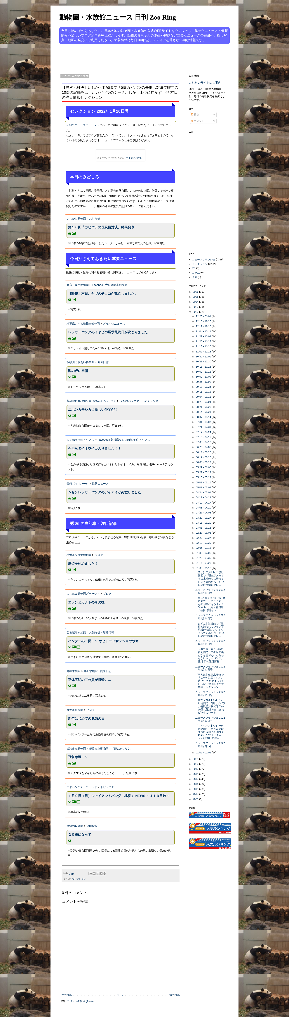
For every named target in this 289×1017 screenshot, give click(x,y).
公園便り (92, 825)
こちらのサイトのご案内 (205, 82)
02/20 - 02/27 (204, 537)
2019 (196, 768)
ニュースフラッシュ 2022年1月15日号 (210, 591)
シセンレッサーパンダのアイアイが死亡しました (104, 492)
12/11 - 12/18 (204, 326)
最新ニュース (100, 483)
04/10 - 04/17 (204, 502)
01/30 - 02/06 (204, 552)
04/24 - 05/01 (204, 492)
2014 (196, 794)
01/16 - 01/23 (204, 562)
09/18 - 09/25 (204, 386)
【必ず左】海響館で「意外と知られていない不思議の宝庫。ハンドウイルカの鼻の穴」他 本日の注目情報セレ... (209, 629)
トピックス (107, 787)
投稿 (195, 114)
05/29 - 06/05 (204, 467)
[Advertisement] (130, 58)
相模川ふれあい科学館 (80, 362)
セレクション (79, 878)
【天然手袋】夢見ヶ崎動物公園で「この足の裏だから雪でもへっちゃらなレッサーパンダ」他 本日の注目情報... (209, 655)
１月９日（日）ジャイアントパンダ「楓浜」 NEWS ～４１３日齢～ (118, 796)
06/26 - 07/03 (204, 447)
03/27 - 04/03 (204, 512)
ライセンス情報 (134, 157)
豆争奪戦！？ (78, 757)
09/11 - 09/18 (204, 391)
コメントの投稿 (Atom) (80, 1001)
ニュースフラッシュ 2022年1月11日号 (210, 694)
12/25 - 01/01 (204, 316)
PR (194, 268)
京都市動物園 (75, 709)
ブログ (99, 554)
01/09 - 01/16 (204, 568)
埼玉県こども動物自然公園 (83, 323)
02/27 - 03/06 (204, 532)
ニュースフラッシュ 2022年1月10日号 (210, 719)
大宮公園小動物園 (78, 284)
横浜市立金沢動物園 (79, 554)
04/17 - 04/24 (204, 497)
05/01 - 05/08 (204, 487)
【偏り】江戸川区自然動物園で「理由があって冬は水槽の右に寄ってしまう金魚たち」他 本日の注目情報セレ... (209, 578)
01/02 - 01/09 (204, 752)
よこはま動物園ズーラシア (83, 593)
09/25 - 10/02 (204, 381)
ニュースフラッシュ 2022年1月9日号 (210, 745)
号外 (194, 277)
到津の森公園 (75, 825)
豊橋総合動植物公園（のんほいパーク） (91, 400)
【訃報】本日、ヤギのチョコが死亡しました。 (103, 293)
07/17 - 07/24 (204, 432)
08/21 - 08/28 (204, 406)
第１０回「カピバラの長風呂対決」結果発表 (101, 227)
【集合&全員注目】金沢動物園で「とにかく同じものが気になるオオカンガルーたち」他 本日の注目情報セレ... (210, 604)
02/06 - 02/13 (204, 547)
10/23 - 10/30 (204, 361)
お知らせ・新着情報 (101, 632)
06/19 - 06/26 (204, 452)
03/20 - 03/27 (204, 517)
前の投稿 (174, 995)
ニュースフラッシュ (203, 259)
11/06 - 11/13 (204, 351)
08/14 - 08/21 (204, 411)
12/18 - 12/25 (204, 321)
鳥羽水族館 (73, 671)
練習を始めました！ (83, 563)
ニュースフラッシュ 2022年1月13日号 (210, 642)
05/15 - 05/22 (204, 477)
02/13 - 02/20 (204, 542)
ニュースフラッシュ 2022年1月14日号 (210, 617)
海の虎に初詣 (78, 371)
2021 (196, 758)
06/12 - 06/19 (204, 457)
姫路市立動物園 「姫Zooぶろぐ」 (111, 748)
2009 (196, 799)
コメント (197, 121)
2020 (196, 763)
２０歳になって (79, 834)
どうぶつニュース (114, 323)
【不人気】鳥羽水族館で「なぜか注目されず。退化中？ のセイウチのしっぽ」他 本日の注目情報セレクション (209, 681)
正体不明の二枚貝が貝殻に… (89, 680)
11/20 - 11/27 (204, 341)
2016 (196, 784)
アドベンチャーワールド (82, 787)
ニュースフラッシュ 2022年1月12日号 (210, 668)
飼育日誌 (103, 362)
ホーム (120, 995)
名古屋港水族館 (76, 632)
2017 (196, 779)
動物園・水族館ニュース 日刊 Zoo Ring (117, 17)
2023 (196, 306)
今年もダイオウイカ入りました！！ (94, 448)
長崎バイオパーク (78, 483)
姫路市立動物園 (76, 748)
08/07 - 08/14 (204, 417)
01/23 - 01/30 (204, 557)
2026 (196, 291)
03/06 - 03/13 (204, 527)
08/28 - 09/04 (204, 401)
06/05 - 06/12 (204, 462)
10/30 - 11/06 (204, 356)
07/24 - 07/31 (204, 427)
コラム (196, 272)
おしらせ (94, 218)
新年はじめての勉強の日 (86, 718)
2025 (196, 296)
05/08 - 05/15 (204, 482)
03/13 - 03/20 (204, 522)
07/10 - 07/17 (204, 437)
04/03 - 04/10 (204, 507)
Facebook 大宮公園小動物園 (109, 284)
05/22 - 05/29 (204, 472)
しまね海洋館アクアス (80, 439)
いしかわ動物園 (76, 218)
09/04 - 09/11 (204, 396)
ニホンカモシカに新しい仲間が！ (93, 409)
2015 (196, 789)
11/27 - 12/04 (204, 336)
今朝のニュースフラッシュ (82, 125)
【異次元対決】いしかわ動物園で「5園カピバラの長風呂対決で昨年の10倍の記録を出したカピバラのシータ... (210, 706)
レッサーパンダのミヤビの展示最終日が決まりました (108, 332)
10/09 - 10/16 (204, 371)
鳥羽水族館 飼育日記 (97, 671)
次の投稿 (66, 995)
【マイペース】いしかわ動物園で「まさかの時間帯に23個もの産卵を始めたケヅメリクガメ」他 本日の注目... (209, 732)
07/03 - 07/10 (204, 442)
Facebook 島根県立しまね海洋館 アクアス (124, 439)
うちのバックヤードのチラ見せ (139, 400)
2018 (196, 774)
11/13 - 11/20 (204, 346)
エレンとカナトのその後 (86, 602)
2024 (196, 301)
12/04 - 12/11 (204, 331)
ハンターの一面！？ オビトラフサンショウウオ (103, 641)
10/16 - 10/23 (204, 366)
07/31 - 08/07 (204, 422)
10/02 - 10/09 (204, 376)
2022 (196, 311)
